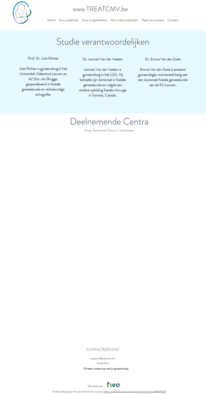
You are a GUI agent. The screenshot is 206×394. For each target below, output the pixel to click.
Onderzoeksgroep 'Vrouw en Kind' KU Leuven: (77, 391)
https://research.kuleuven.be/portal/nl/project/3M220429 (134, 391)
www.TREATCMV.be (100, 9)
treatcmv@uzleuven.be (102, 358)
